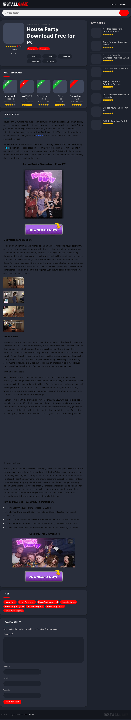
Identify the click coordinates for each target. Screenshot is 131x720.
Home (113, 4)
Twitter (48, 57)
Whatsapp (49, 62)
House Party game (35, 607)
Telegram (33, 62)
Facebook (33, 57)
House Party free (69, 603)
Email (6, 679)
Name (6, 667)
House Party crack (26, 603)
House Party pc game (14, 611)
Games (123, 4)
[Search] (65, 13)
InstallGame (29, 715)
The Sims (39, 136)
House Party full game (14, 607)
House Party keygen (55, 607)
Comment (8, 635)
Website (6, 691)
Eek (7, 148)
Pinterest (65, 57)
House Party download (48, 603)
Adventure (45, 25)
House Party (10, 603)
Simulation (44, 50)
